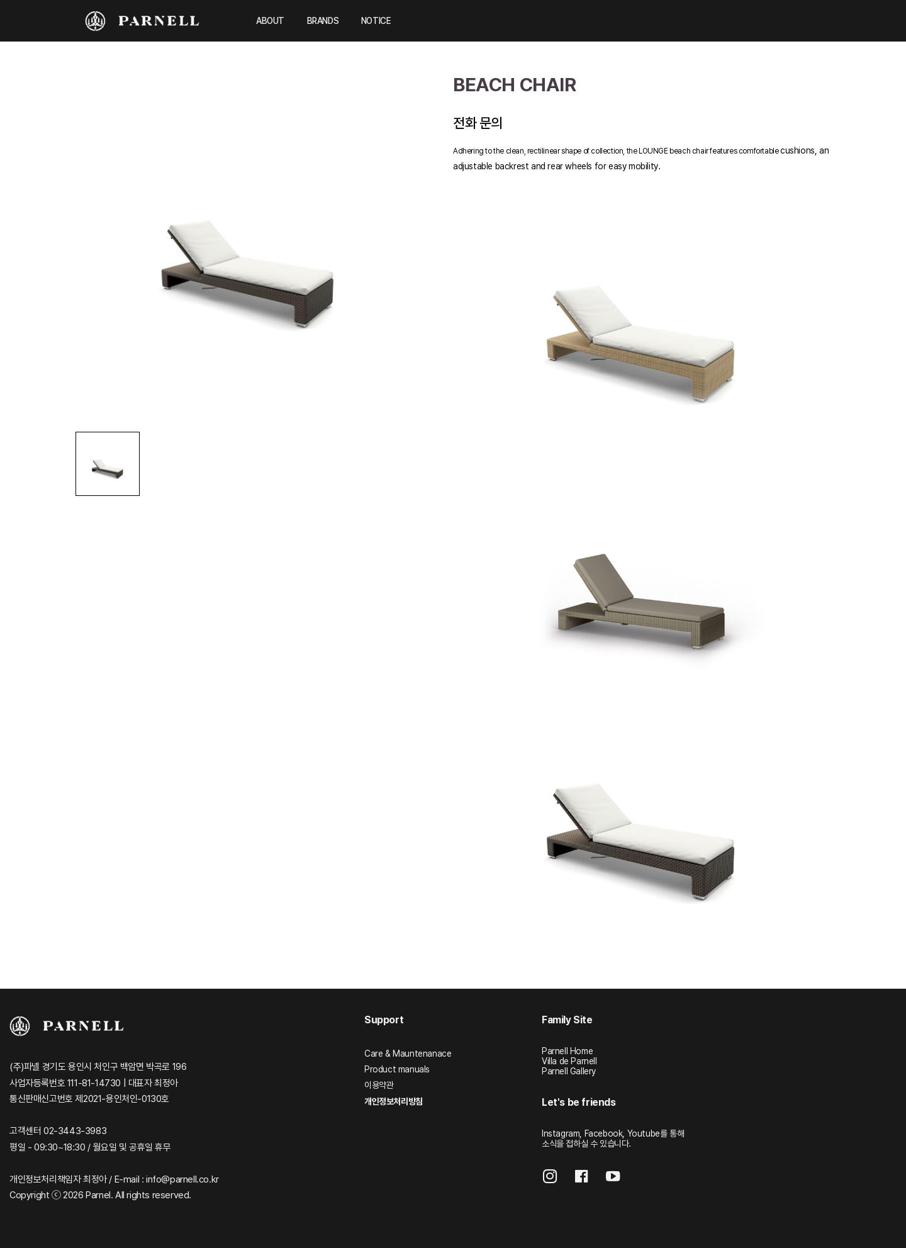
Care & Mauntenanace (407, 1053)
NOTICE (376, 21)
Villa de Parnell (569, 1061)
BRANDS (323, 21)
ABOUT (270, 21)
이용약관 (378, 1085)
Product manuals (397, 1069)
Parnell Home (567, 1051)
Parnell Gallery (569, 1071)
